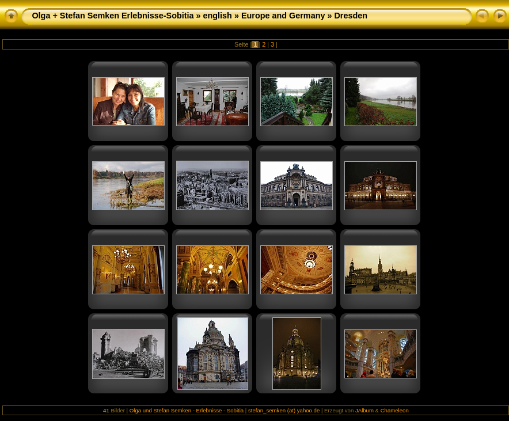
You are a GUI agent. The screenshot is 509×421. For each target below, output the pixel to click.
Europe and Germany (283, 15)
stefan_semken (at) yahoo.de (284, 410)
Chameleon (395, 410)
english (217, 15)
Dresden (350, 15)
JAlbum (364, 410)
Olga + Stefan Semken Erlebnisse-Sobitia (112, 15)
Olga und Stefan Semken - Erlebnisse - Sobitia (187, 410)
